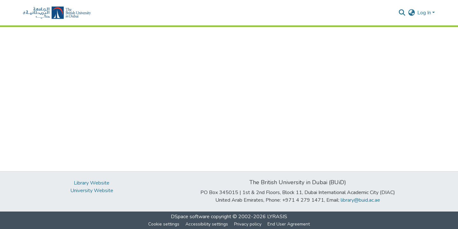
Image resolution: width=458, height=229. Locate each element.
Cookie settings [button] (163, 224)
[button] (57, 12)
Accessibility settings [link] (206, 224)
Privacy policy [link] (247, 224)
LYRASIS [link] (277, 216)
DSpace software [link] (190, 216)
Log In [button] (424, 12)
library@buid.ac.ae (360, 200)
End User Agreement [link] (288, 224)
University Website (91, 190)
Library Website (91, 182)
